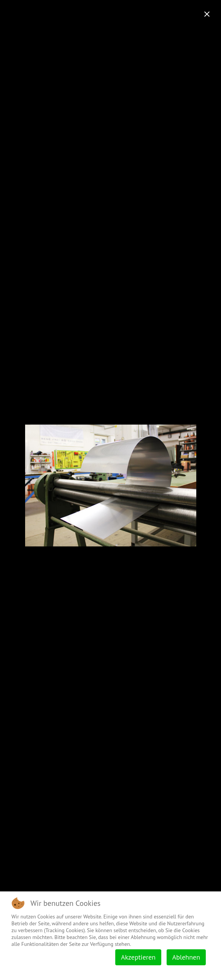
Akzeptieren (138, 957)
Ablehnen (186, 957)
